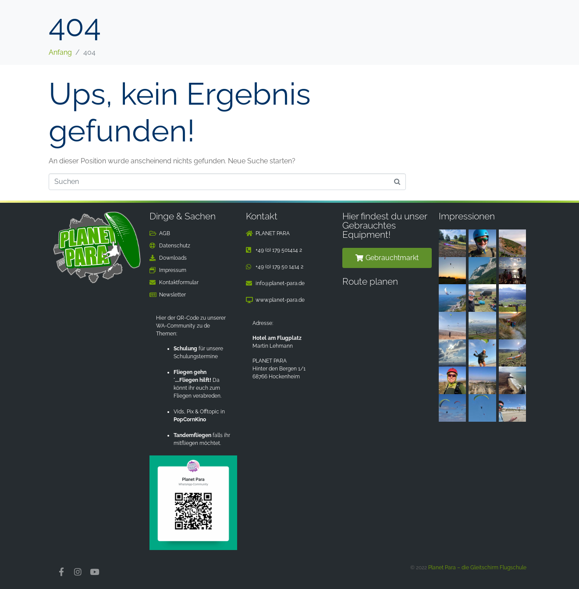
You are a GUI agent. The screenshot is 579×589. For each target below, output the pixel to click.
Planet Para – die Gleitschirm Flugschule (477, 567)
